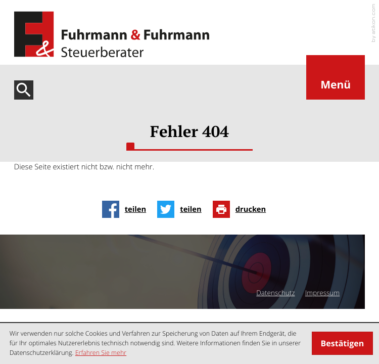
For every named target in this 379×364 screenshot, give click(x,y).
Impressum (322, 292)
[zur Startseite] (111, 34)
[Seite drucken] (242, 209)
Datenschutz (275, 292)
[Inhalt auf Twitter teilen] (182, 209)
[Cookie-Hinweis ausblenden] (342, 343)
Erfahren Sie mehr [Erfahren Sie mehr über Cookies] (100, 352)
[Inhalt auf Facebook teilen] (127, 209)
